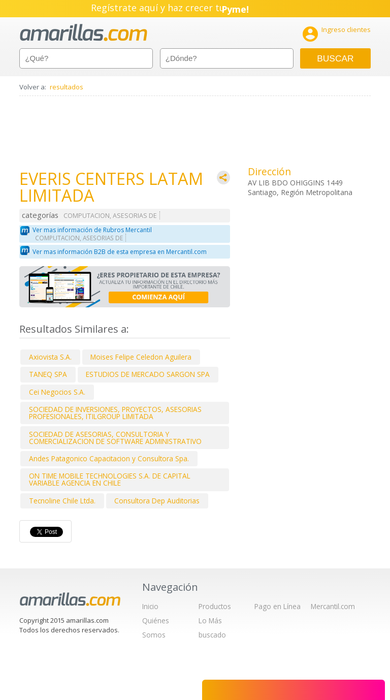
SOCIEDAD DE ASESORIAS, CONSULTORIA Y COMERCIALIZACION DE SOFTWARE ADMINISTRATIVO (115, 437)
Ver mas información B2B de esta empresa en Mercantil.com (119, 251)
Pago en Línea (277, 606)
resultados (66, 86)
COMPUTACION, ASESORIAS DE (110, 215)
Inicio (150, 606)
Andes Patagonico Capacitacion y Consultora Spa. (109, 458)
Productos (215, 606)
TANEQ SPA (48, 374)
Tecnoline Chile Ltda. (62, 500)
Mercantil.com (333, 606)
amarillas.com (83, 32)
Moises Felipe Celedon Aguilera (140, 357)
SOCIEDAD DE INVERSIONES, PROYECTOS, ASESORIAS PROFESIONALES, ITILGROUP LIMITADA (115, 412)
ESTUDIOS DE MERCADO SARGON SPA (148, 374)
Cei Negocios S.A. (57, 392)
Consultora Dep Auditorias (157, 500)
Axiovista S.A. (50, 357)
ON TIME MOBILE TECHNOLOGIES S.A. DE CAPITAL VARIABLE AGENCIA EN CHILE (109, 479)
